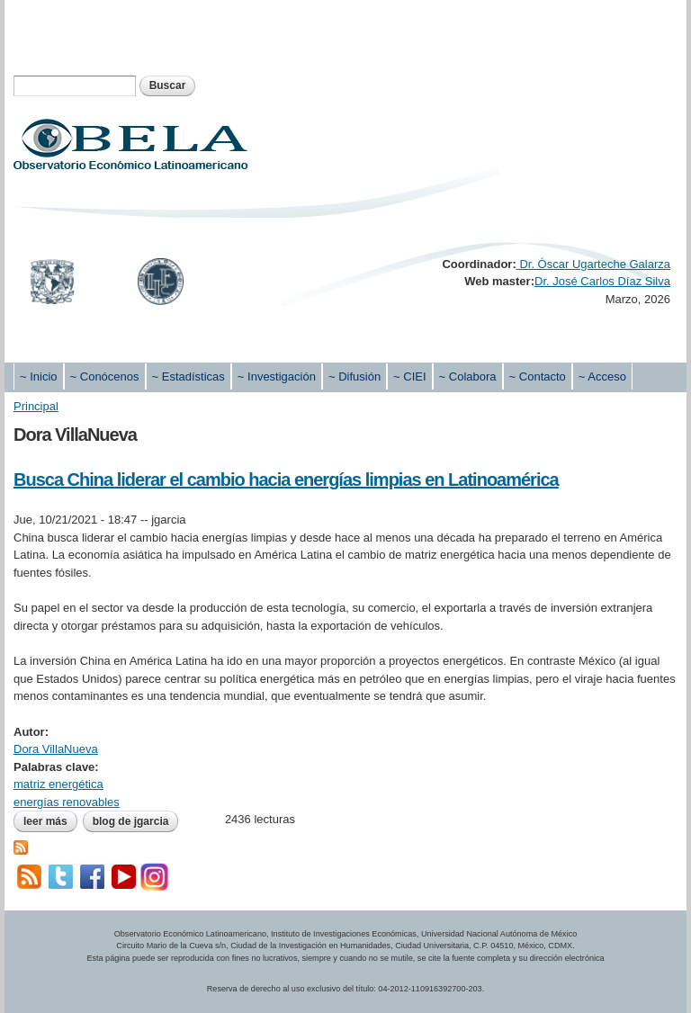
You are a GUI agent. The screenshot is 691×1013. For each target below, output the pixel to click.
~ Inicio (39, 376)
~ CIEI (409, 376)
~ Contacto (537, 376)
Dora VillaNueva (55, 749)
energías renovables (66, 802)
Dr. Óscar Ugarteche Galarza (593, 264)
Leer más (50, 821)
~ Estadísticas (188, 376)
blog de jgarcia (131, 821)
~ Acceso (602, 376)
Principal (35, 406)
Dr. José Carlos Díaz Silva (602, 281)
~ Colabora (468, 376)
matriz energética (58, 784)
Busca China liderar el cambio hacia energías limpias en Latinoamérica (286, 479)
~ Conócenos (104, 376)
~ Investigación (277, 376)
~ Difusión (354, 376)
